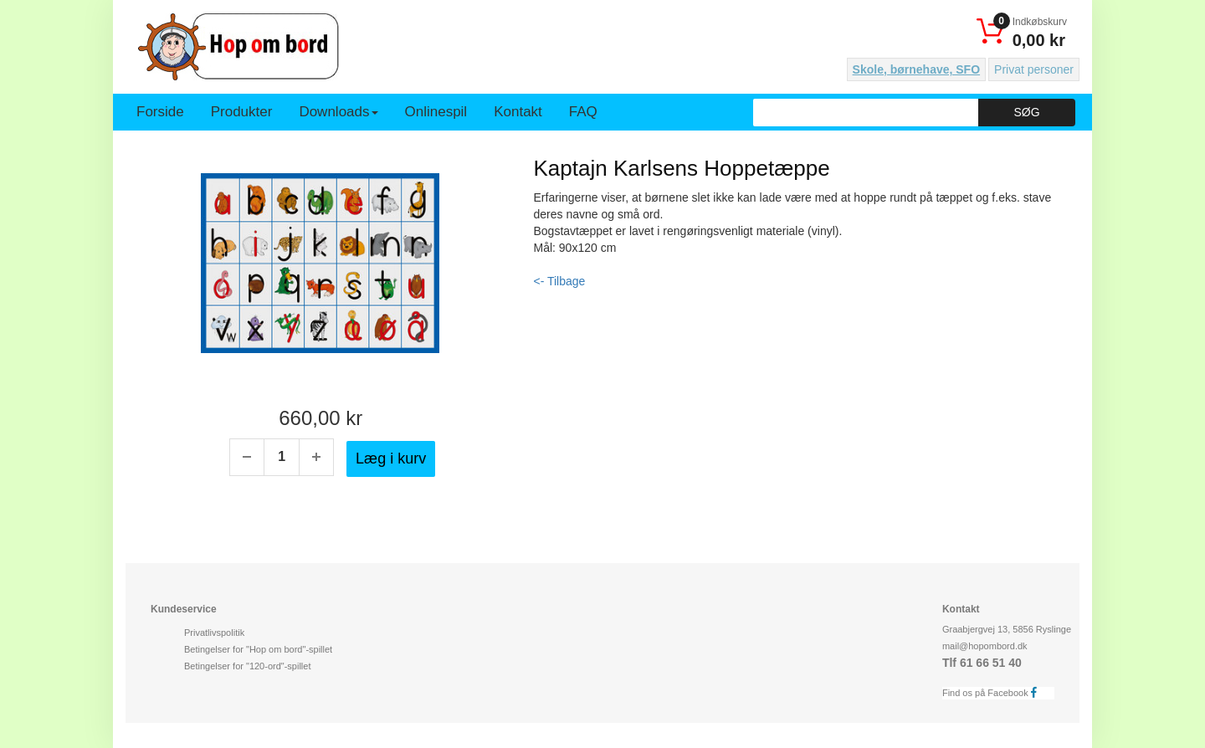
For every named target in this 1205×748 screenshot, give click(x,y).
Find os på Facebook (994, 692)
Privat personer (1034, 69)
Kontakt (518, 112)
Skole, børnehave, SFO (917, 69)
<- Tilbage (560, 281)
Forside (160, 112)
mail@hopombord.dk (985, 646)
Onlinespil (436, 112)
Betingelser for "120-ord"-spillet (247, 666)
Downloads (338, 112)
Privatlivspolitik (214, 633)
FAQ (583, 112)
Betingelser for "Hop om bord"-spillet (258, 649)
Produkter (242, 112)
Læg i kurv (391, 458)
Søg (1026, 112)
